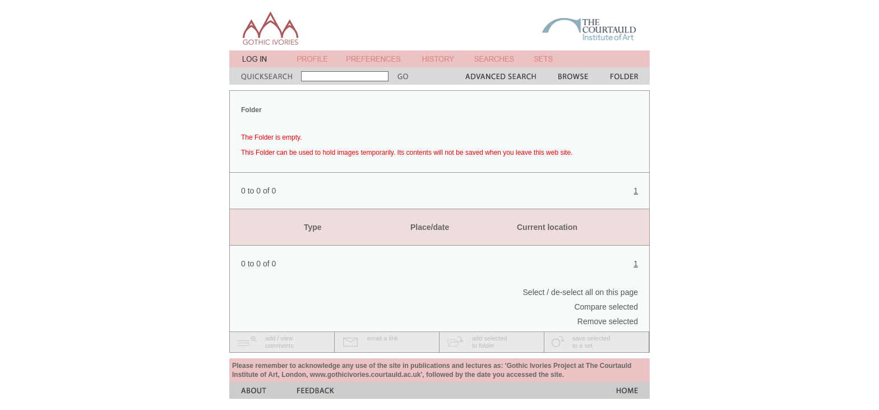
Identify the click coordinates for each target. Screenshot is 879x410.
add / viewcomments (279, 342)
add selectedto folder (489, 342)
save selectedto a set (591, 342)
